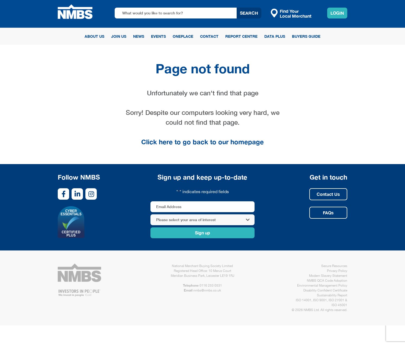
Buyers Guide (306, 36)
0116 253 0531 (211, 285)
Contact (209, 36)
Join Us (118, 36)
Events (158, 36)
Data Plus (274, 36)
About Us (94, 36)
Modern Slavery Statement (328, 276)
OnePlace (183, 36)
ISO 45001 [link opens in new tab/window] (339, 305)
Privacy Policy (337, 271)
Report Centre (241, 36)
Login (337, 12)
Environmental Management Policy (322, 285)
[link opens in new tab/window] (63, 194)
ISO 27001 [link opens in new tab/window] (336, 300)
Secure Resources (334, 266)
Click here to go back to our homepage (202, 142)
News (138, 36)
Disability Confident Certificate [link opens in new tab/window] (325, 290)
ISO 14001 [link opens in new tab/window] (303, 300)
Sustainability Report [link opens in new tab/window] (332, 295)
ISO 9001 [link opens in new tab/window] (320, 300)
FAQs (328, 212)
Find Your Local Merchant (291, 13)
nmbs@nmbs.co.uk (207, 290)
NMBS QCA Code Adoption (327, 281)
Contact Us (328, 194)
